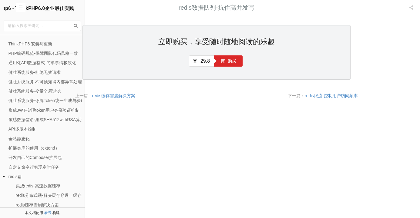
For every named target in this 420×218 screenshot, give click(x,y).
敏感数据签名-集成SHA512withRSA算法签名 (50, 119)
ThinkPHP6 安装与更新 (30, 43)
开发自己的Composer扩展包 (35, 157)
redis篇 (15, 176)
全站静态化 (19, 138)
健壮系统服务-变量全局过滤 (34, 91)
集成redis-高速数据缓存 (38, 185)
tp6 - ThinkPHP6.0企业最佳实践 (39, 8)
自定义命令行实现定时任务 (33, 167)
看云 (48, 213)
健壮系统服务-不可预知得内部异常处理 (45, 81)
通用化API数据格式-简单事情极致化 (42, 62)
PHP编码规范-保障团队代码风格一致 (43, 53)
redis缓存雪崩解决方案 (37, 205)
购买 (264, 60)
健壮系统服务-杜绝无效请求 (34, 72)
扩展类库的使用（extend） (33, 148)
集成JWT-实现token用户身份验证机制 (44, 110)
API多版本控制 (22, 129)
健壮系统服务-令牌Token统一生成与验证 (46, 100)
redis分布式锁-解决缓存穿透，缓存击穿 (53, 195)
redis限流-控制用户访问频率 (367, 95)
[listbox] (411, 7)
